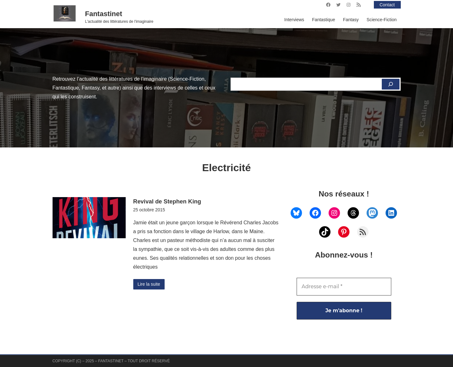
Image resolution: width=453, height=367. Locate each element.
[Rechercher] (391, 84)
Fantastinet (103, 14)
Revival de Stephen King (167, 201)
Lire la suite (149, 284)
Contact (387, 4)
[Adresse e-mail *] (344, 286)
